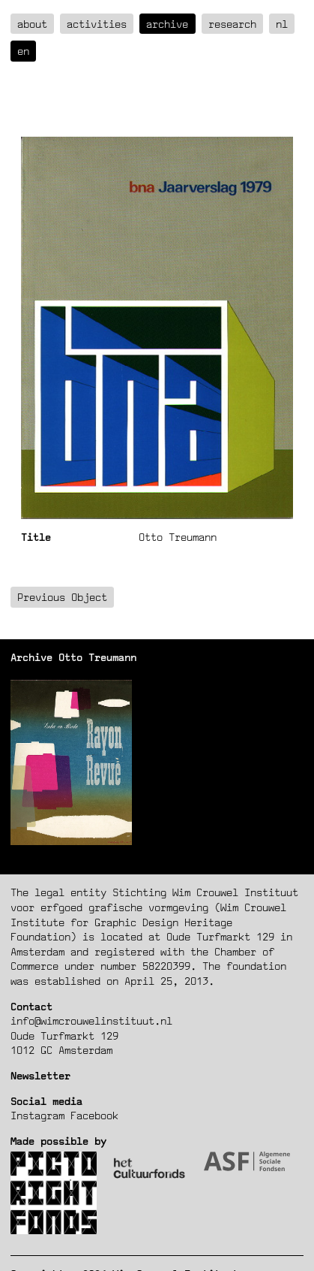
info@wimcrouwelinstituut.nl (91, 1020)
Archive (167, 23)
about (32, 23)
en (23, 50)
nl (282, 23)
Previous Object (62, 596)
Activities (97, 23)
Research (232, 23)
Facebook (94, 1115)
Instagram (37, 1115)
